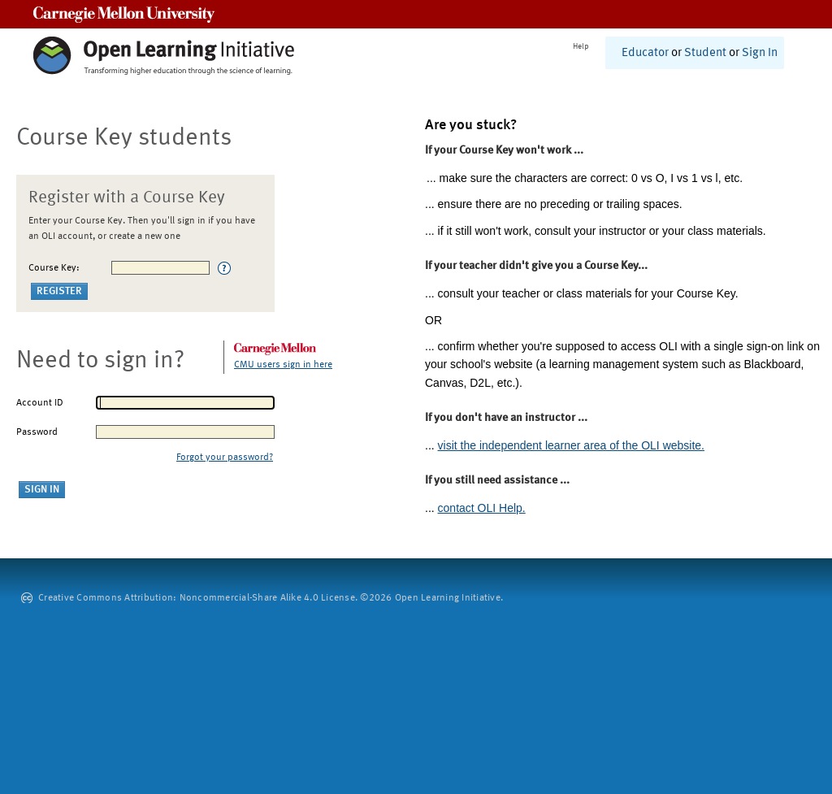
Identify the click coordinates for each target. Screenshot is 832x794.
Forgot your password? (224, 457)
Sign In (760, 53)
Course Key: (54, 268)
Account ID (39, 403)
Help (581, 46)
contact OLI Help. (482, 507)
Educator (645, 53)
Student (705, 53)
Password (37, 432)
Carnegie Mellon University (123, 14)
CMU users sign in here (283, 365)
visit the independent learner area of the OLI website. (571, 445)
